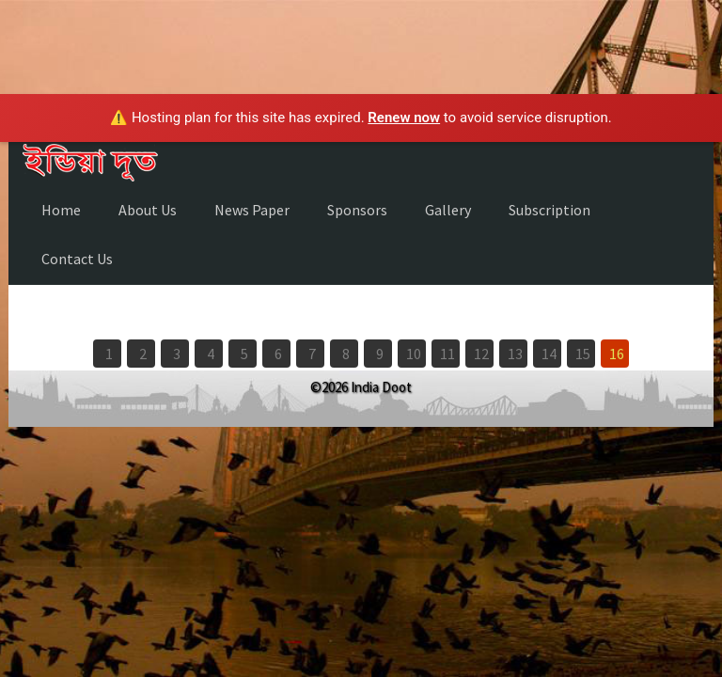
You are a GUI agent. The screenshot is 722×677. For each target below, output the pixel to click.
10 (413, 353)
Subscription (549, 209)
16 (616, 353)
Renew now (404, 117)
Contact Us (77, 258)
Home (61, 209)
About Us (147, 209)
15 (582, 353)
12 (481, 353)
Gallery (448, 209)
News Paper (252, 209)
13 (515, 353)
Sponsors (357, 209)
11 (447, 353)
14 (549, 353)
